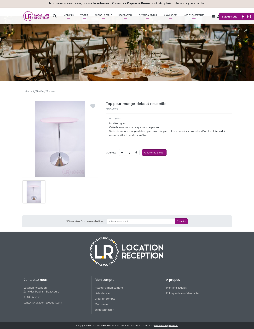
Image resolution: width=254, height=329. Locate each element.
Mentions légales (176, 287)
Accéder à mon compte (109, 287)
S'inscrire (181, 221)
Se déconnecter (104, 309)
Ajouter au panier (154, 152)
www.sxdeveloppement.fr (166, 325)
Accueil (29, 91)
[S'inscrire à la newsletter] (141, 221)
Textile (40, 91)
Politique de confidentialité (182, 293)
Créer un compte (105, 298)
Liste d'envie (102, 293)
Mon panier (102, 304)
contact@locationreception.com (42, 302)
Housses (50, 91)
